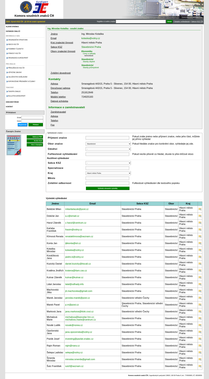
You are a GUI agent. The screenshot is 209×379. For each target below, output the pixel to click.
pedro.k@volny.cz (74, 257)
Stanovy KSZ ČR (14, 53)
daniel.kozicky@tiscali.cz (78, 263)
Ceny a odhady (89, 53)
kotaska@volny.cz (90, 38)
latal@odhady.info (74, 284)
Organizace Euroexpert (18, 58)
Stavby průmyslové (91, 67)
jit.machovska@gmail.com (78, 291)
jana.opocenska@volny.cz (78, 332)
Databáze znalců (13, 31)
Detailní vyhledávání (182, 21)
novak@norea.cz (74, 325)
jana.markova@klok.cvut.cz (79, 311)
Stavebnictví (87, 59)
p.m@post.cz (72, 304)
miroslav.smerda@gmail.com (80, 359)
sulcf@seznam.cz (74, 366)
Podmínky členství (15, 49)
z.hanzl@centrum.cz (75, 223)
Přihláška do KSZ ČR (16, 68)
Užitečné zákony (15, 72)
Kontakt (9, 106)
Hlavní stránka (12, 26)
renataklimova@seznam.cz (79, 236)
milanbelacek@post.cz (76, 209)
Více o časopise (36, 145)
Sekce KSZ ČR (197, 21)
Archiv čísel (38, 141)
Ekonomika (86, 51)
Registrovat (23, 125)
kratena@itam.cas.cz (76, 270)
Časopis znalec (14, 91)
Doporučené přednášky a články (21, 81)
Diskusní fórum (12, 102)
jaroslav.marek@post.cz (77, 298)
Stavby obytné (89, 61)
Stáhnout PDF (37, 137)
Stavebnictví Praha (91, 47)
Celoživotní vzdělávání (17, 77)
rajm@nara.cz (72, 345)
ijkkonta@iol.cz (73, 243)
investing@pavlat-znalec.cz (79, 339)
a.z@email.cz (72, 216)
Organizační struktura (17, 40)
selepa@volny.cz (74, 352)
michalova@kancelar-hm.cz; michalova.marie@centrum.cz (80, 318)
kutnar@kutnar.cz (74, 277)
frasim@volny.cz (73, 229)
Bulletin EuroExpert (16, 96)
